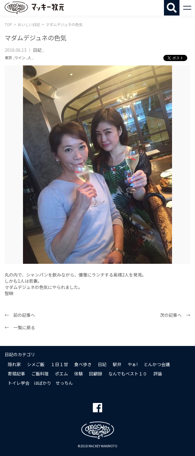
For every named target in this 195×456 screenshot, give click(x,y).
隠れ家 (14, 364)
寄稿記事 (16, 373)
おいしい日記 (29, 24)
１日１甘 (59, 364)
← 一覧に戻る (20, 327)
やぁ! (133, 364)
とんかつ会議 (157, 364)
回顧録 (95, 373)
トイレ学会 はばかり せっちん (40, 383)
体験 (78, 373)
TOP (8, 24)
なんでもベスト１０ (127, 373)
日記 (37, 50)
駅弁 (117, 364)
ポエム (61, 373)
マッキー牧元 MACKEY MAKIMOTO (34, 7)
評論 (157, 373)
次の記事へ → (175, 315)
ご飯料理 (40, 373)
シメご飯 (35, 364)
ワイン (19, 57)
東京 (8, 57)
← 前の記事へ (20, 315)
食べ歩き (83, 364)
